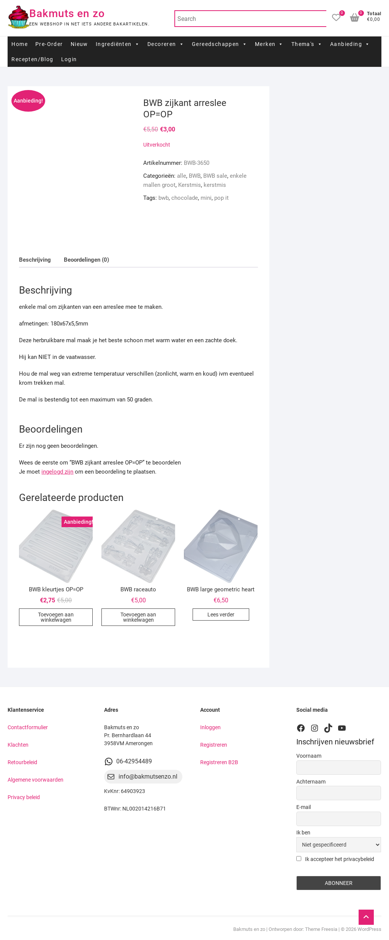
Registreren (213, 745)
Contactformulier (28, 727)
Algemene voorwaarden (35, 780)
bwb (163, 197)
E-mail (303, 807)
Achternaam (311, 782)
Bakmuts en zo (67, 13)
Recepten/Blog (32, 59)
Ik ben (303, 832)
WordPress (369, 929)
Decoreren (165, 44)
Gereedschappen (219, 44)
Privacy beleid (24, 797)
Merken (269, 44)
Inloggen (210, 727)
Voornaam (308, 756)
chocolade (184, 197)
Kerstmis (189, 185)
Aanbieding (350, 44)
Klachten (18, 745)
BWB (195, 175)
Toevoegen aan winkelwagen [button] (56, 617)
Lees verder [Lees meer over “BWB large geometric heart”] (220, 614)
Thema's (307, 44)
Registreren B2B (219, 762)
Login (69, 59)
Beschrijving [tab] (35, 259)
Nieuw (79, 44)
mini (206, 197)
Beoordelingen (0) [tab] (86, 259)
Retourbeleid (22, 762)
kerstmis (215, 185)
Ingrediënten (118, 44)
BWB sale (215, 175)
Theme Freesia (321, 929)
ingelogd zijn (57, 471)
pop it (221, 197)
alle (181, 175)
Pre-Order (49, 44)
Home (19, 44)
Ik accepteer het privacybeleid (335, 859)
